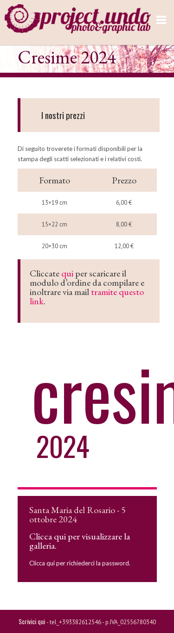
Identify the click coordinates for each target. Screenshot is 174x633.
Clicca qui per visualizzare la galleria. (79, 541)
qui (67, 273)
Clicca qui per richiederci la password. (79, 563)
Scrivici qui (32, 621)
